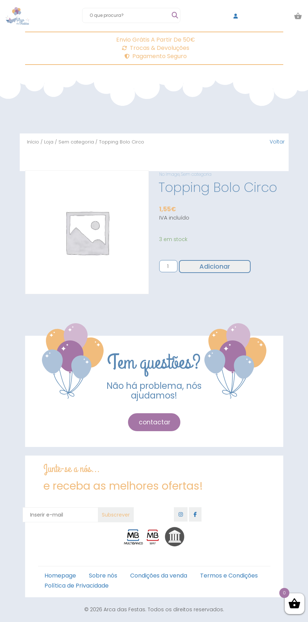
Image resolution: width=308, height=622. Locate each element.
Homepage (60, 575)
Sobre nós (103, 575)
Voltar (277, 141)
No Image (169, 174)
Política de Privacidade (76, 585)
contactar (154, 422)
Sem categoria (76, 141)
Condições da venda (158, 575)
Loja (48, 141)
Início (33, 141)
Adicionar (214, 266)
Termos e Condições (229, 575)
